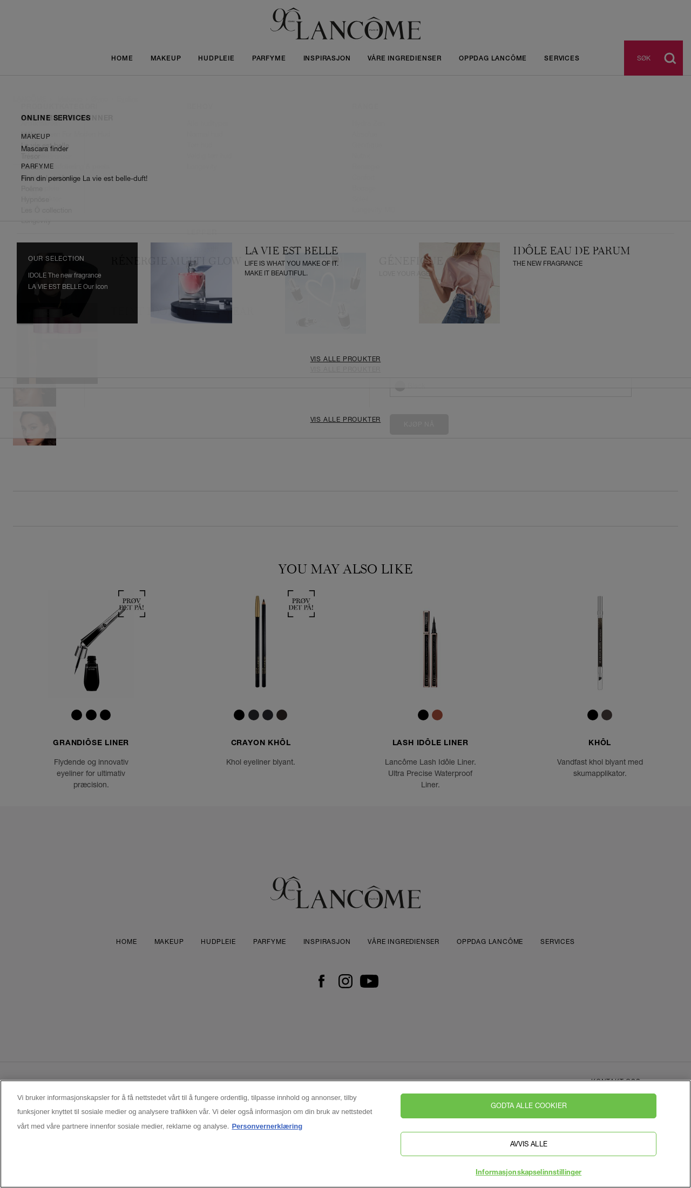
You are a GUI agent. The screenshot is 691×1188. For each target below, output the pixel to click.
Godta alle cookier (529, 1105)
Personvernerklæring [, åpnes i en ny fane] (267, 1126)
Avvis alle (528, 1143)
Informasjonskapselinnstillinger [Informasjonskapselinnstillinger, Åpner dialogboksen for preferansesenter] (528, 1173)
